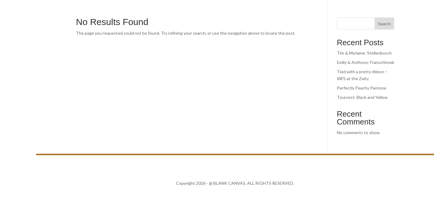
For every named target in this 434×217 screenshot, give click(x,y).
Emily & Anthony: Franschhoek (365, 62)
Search (384, 23)
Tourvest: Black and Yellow (362, 97)
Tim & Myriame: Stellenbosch (364, 52)
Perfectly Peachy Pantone (361, 87)
